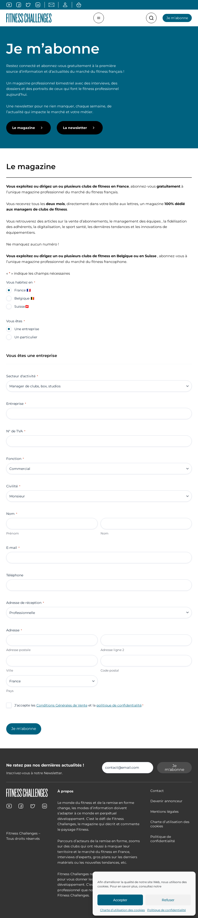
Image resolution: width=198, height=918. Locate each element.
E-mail (13, 547)
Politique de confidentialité (166, 910)
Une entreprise (26, 329)
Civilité (13, 486)
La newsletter (75, 128)
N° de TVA (15, 431)
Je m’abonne (177, 18)
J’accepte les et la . (78, 705)
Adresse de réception (25, 603)
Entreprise (16, 403)
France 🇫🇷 (22, 290)
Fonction (15, 458)
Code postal (110, 670)
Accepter (120, 900)
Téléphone (14, 575)
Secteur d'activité (22, 376)
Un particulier (25, 337)
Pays (9, 691)
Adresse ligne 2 (112, 650)
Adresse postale (18, 650)
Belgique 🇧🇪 (24, 298)
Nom (104, 533)
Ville (9, 670)
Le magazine (23, 128)
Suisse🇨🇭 (21, 306)
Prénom (12, 533)
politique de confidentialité (118, 705)
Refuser (168, 900)
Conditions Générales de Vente (61, 705)
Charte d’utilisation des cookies (122, 910)
